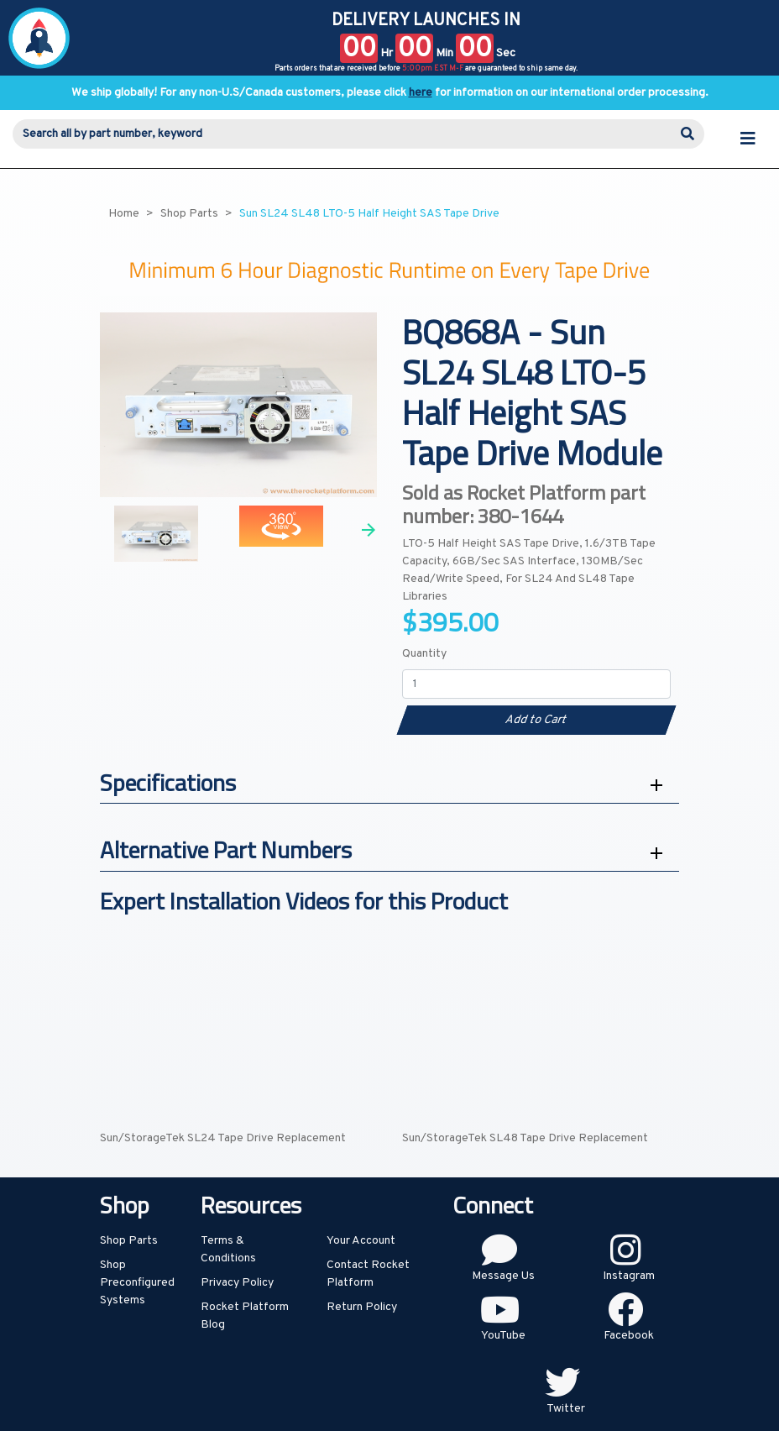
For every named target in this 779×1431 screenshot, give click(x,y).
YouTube (503, 1336)
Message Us (503, 1276)
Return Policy (362, 1307)
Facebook (629, 1336)
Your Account (361, 1241)
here (420, 93)
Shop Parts (129, 1241)
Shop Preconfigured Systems (137, 1283)
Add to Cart (536, 720)
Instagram (629, 1276)
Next (368, 530)
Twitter (565, 1409)
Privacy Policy (237, 1283)
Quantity (424, 654)
